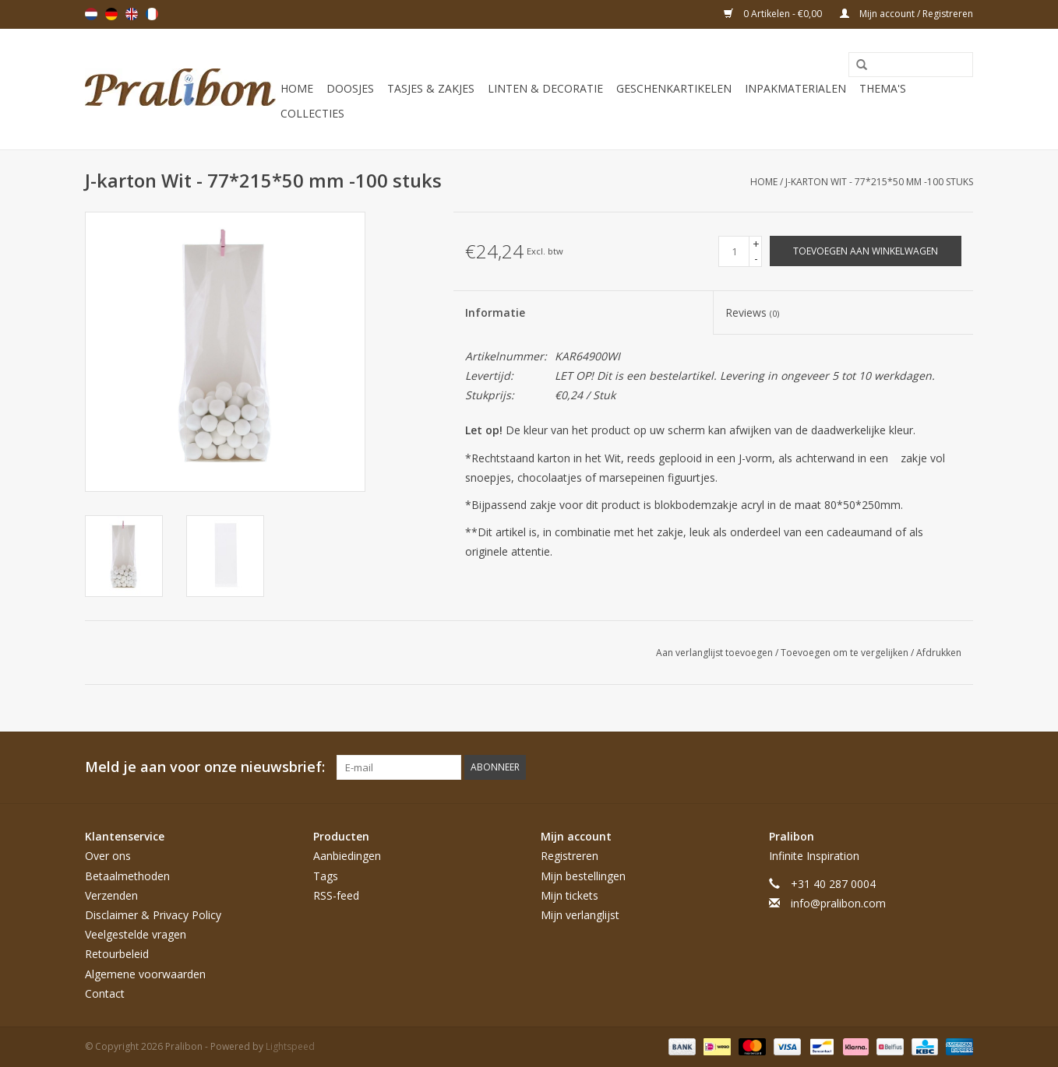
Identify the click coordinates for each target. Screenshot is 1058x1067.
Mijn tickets (569, 895)
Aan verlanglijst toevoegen (715, 652)
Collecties (312, 113)
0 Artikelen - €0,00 (774, 13)
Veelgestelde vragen (135, 934)
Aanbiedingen (347, 855)
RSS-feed (336, 895)
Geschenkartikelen (674, 88)
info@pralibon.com (838, 903)
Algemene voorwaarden (145, 974)
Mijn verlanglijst (580, 914)
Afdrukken (938, 652)
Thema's (882, 88)
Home (296, 88)
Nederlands (91, 14)
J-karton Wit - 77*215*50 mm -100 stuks (879, 181)
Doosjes (350, 88)
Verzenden (111, 895)
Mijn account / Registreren (906, 13)
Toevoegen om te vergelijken (846, 652)
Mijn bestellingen (583, 876)
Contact (105, 993)
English (131, 14)
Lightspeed (290, 1046)
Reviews (752, 312)
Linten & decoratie (545, 88)
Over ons (108, 855)
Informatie (495, 312)
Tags (325, 876)
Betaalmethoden (127, 876)
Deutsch (111, 14)
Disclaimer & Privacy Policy (153, 914)
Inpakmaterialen (795, 88)
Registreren (569, 855)
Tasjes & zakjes (430, 88)
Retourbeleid (117, 953)
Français (152, 14)
